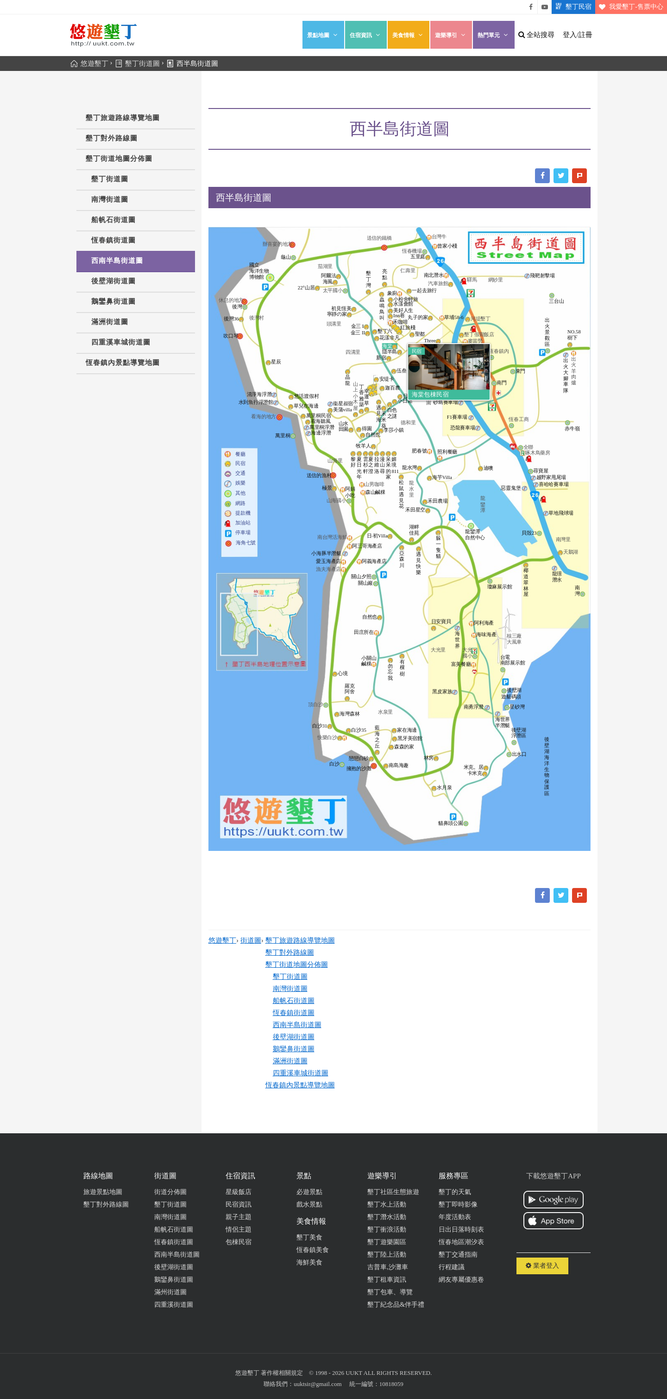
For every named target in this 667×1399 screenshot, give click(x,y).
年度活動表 (455, 1217)
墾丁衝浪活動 (386, 1229)
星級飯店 (239, 1191)
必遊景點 (309, 1191)
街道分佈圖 (170, 1191)
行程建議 (452, 1267)
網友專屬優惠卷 (461, 1279)
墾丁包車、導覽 (390, 1292)
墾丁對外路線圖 (112, 138)
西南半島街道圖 (117, 260)
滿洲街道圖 (109, 322)
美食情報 (408, 35)
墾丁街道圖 (109, 179)
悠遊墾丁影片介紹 (545, 7)
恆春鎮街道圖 (113, 240)
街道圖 (250, 940)
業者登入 (542, 1265)
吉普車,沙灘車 (387, 1267)
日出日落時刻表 (461, 1229)
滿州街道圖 (170, 1292)
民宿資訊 (239, 1204)
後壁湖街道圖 (113, 281)
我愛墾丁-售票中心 (629, 7)
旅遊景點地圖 (102, 1191)
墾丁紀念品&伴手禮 (395, 1304)
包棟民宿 (239, 1242)
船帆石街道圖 (113, 220)
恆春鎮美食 (312, 1249)
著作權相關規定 (282, 1372)
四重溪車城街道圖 (121, 342)
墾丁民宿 (571, 7)
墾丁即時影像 (458, 1204)
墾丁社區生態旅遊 (393, 1191)
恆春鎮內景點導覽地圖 (123, 362)
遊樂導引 (451, 35)
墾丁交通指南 (458, 1254)
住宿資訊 (366, 35)
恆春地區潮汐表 (461, 1242)
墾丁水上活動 (386, 1204)
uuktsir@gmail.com (317, 1383)
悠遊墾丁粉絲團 (531, 7)
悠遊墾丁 (222, 940)
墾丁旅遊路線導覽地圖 (123, 117)
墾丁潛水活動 (386, 1217)
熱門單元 (494, 35)
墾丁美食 (309, 1237)
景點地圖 (323, 35)
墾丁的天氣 (455, 1191)
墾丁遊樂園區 (386, 1242)
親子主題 (239, 1217)
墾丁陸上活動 (386, 1254)
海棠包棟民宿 (430, 394)
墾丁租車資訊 (386, 1279)
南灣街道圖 (109, 199)
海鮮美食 (309, 1262)
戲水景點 (309, 1204)
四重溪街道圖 (173, 1304)
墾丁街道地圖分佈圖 (119, 158)
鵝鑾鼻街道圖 (113, 301)
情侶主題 (239, 1229)
